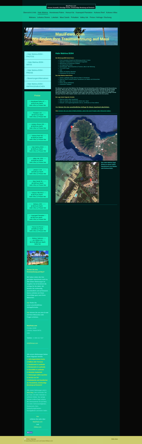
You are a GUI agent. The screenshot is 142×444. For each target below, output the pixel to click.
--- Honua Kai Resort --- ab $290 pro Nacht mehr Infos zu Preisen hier (37, 229)
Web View (114, 439)
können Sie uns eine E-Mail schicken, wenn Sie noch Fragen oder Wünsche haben (84, 111)
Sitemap (33, 439)
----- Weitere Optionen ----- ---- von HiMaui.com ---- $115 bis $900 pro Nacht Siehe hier (37, 241)
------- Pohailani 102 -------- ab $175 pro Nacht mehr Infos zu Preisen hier (37, 115)
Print (27, 439)
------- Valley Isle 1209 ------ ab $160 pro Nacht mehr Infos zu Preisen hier (37, 160)
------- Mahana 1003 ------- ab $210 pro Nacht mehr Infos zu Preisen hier (37, 206)
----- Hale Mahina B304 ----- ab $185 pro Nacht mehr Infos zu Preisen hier (37, 149)
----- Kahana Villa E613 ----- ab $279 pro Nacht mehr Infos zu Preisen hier (37, 194)
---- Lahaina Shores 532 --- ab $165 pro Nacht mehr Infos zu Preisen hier (37, 126)
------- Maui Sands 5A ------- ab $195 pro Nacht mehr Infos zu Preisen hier (37, 183)
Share (29, 432)
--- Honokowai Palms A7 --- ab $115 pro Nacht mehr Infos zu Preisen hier (37, 103)
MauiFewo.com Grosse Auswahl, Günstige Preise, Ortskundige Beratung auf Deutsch (71, 6)
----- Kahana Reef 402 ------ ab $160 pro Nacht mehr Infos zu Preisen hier (37, 137)
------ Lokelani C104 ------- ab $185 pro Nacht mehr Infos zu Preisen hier (37, 171)
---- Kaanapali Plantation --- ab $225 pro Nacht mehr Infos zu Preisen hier (37, 217)
